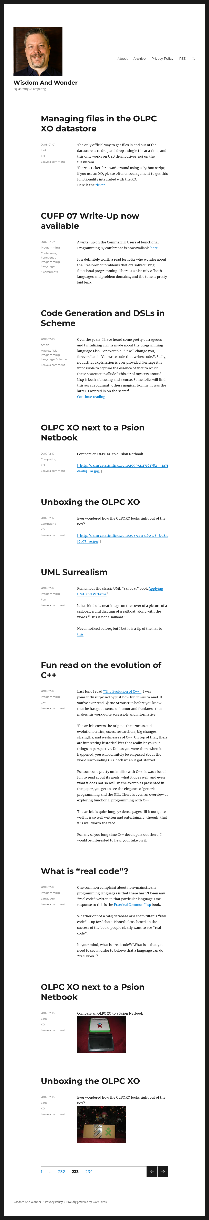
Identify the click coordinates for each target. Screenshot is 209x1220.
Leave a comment (53, 161)
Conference (48, 253)
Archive (139, 58)
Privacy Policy (162, 58)
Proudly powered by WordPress (86, 1202)
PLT (53, 350)
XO (43, 156)
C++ (43, 702)
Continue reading (91, 397)
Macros (45, 350)
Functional (48, 257)
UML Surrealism (74, 572)
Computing (48, 459)
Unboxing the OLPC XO (90, 502)
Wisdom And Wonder (45, 82)
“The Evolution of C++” (122, 691)
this (80, 634)
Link (44, 150)
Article (45, 344)
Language (48, 898)
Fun (43, 599)
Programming (50, 247)
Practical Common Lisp (132, 905)
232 (63, 1171)
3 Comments (49, 271)
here (154, 248)
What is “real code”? (85, 871)
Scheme (61, 359)
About (123, 58)
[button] (193, 59)
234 (90, 1171)
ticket (100, 185)
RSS (182, 58)
